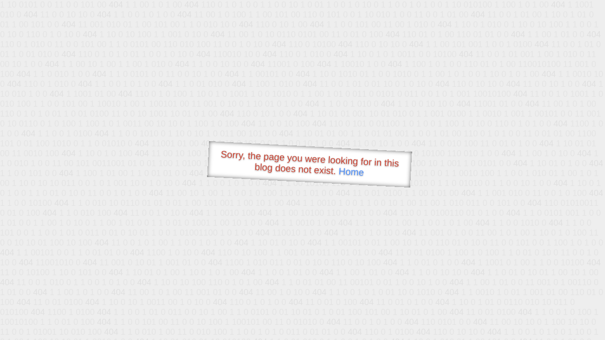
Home (351, 172)
